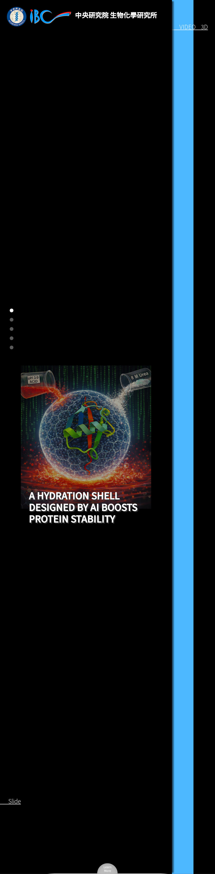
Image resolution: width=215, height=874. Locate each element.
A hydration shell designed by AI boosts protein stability (83, 507)
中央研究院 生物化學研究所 (116, 15)
